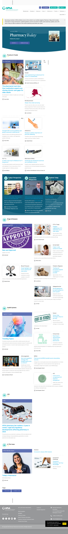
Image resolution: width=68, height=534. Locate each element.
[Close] (65, 20)
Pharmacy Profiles (21, 515)
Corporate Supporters (41, 509)
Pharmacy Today (16, 490)
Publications (62, 11)
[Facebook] (3, 519)
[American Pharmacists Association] (10, 8)
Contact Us (39, 507)
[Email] (51, 519)
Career (43, 11)
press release (38, 200)
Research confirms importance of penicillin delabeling (33, 133)
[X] (6, 519)
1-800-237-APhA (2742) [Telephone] (57, 515)
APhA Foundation (21, 511)
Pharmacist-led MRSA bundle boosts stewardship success (47, 359)
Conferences (49, 11)
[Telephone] (51, 515)
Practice (56, 11)
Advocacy (38, 11)
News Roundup (49, 197)
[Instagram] (15, 519)
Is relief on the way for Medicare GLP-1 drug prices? (12, 161)
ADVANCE (20, 513)
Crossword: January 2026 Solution (43, 452)
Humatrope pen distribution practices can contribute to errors (34, 161)
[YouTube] (12, 519)
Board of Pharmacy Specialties (24, 517)
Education (32, 11)
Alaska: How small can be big (32, 102)
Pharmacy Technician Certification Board (26, 519)
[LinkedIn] (9, 519)
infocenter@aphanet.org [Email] (57, 518)
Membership (25, 11)
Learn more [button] (55, 525)
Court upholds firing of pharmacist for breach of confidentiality (34, 75)
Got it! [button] (64, 523)
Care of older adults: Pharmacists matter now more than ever (12, 197)
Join (53, 7)
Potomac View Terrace (22, 521)
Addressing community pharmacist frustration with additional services (34, 197)
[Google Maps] (51, 507)
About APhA (62, 14)
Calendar (45, 7)
